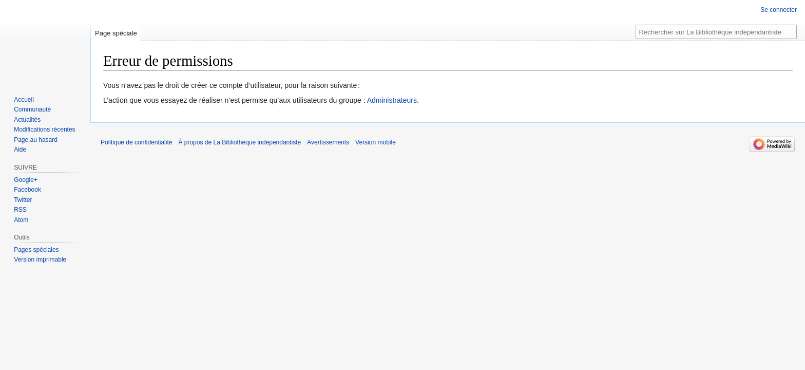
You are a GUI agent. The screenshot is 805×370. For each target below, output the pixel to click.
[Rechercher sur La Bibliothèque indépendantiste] (716, 32)
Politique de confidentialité (136, 142)
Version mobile (375, 142)
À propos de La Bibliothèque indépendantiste (239, 142)
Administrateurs (392, 100)
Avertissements (328, 142)
